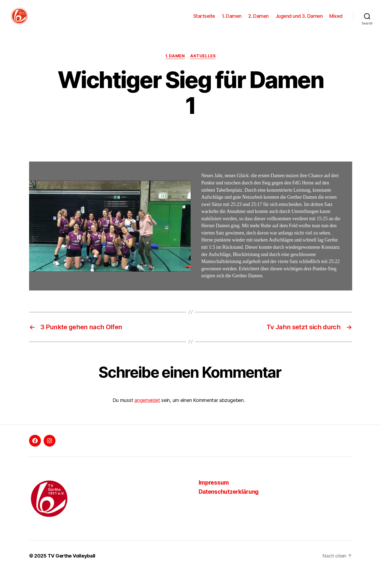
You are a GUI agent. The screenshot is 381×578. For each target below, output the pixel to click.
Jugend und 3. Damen (299, 19)
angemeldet (147, 407)
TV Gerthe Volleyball (72, 563)
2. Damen (258, 19)
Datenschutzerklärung (229, 499)
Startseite (204, 19)
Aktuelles (203, 63)
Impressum (214, 489)
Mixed (335, 19)
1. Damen (232, 19)
